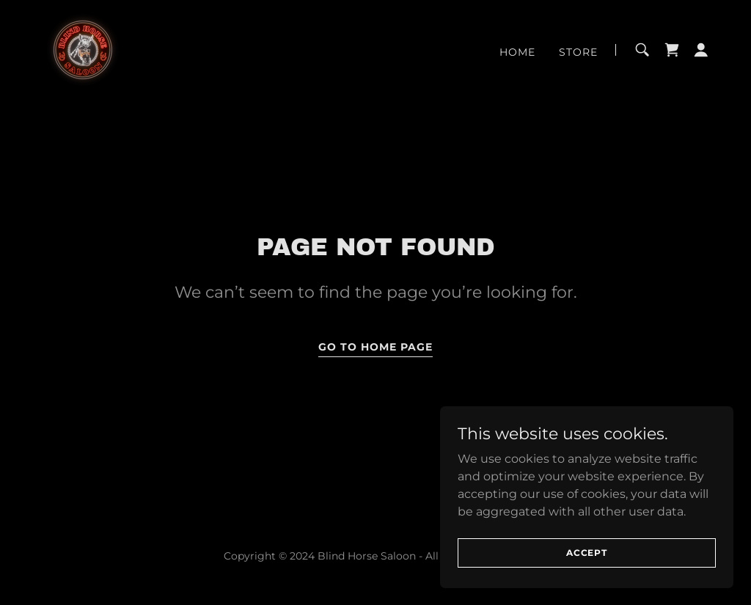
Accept (586, 552)
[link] (83, 49)
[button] (701, 50)
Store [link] (578, 52)
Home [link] (517, 52)
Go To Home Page (375, 346)
